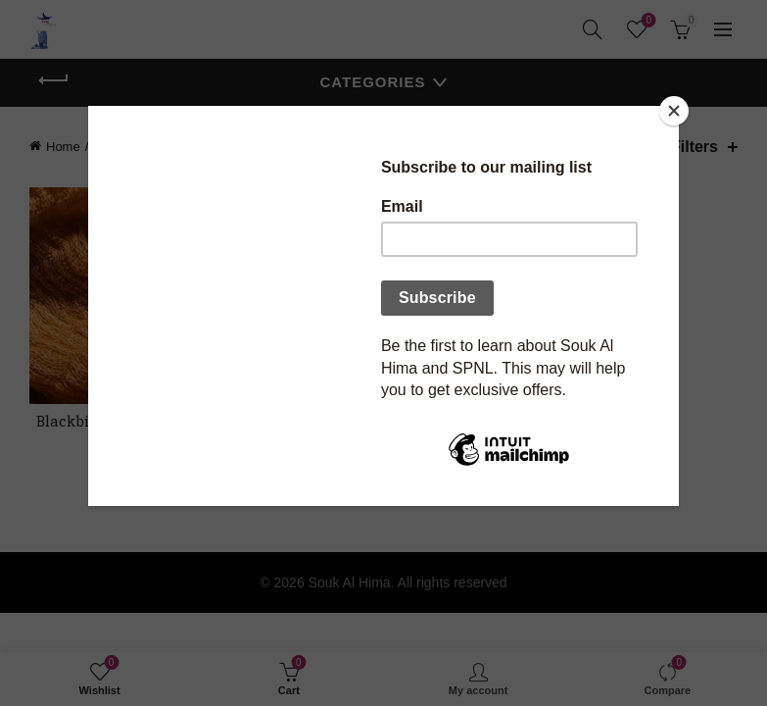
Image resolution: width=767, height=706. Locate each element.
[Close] (674, 111)
